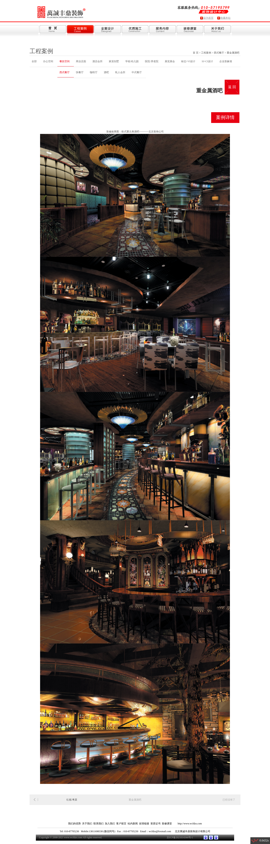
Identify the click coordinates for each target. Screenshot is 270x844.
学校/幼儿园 (132, 61)
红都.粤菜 (71, 799)
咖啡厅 (93, 72)
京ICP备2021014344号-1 (180, 837)
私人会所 (120, 72)
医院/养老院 (151, 61)
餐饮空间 (64, 61)
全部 (34, 61)
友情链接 (144, 823)
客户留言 (121, 823)
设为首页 (208, 17)
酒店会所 (97, 61)
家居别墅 (114, 61)
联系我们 (98, 823)
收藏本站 (225, 17)
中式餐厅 (137, 72)
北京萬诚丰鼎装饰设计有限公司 (192, 831)
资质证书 (155, 823)
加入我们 (110, 823)
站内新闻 (133, 823)
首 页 (195, 52)
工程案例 (206, 52)
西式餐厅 (219, 52)
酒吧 (106, 72)
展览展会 (170, 61)
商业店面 (81, 61)
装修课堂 (167, 823)
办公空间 (48, 61)
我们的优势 (74, 823)
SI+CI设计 (207, 61)
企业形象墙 (225, 61)
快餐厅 (80, 72)
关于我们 (87, 823)
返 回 (232, 87)
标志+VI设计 (188, 61)
